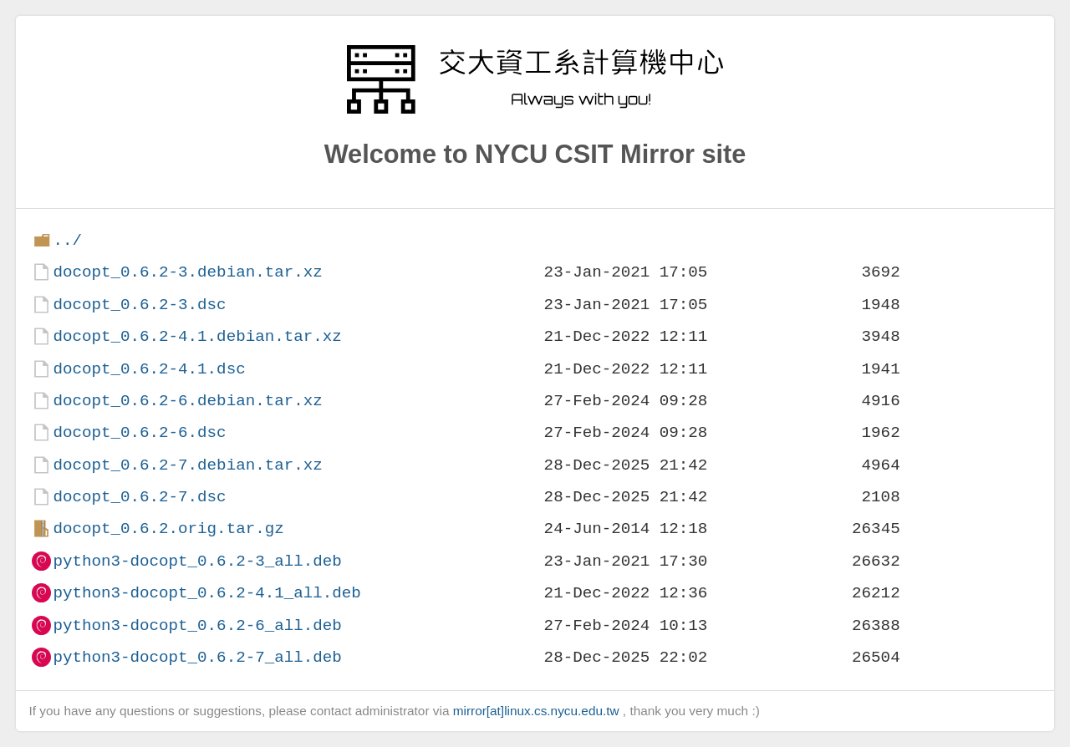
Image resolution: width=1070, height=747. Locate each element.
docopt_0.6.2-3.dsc (139, 304)
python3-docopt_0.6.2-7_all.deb (197, 657)
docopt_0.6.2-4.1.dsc (149, 369)
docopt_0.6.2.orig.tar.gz (168, 528)
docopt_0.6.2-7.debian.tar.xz (187, 465)
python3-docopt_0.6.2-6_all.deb (197, 625)
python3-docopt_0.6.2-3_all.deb (197, 561)
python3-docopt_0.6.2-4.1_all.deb (206, 593)
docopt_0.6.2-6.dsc (139, 432)
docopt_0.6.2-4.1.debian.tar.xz (197, 336)
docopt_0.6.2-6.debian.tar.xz (187, 400)
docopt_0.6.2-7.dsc (139, 496)
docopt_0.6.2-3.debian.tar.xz (187, 272)
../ (67, 240)
